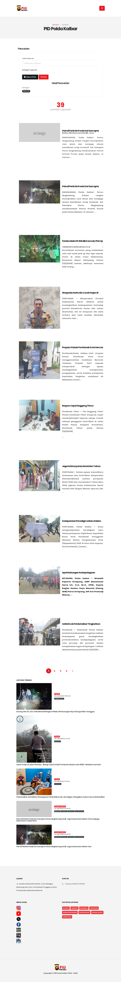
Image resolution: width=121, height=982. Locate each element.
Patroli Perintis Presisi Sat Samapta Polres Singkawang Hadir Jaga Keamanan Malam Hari (53, 846)
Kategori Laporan (29, 70)
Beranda (56, 25)
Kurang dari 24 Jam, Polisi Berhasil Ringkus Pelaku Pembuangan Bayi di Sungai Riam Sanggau (55, 711)
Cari (43, 77)
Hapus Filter (30, 77)
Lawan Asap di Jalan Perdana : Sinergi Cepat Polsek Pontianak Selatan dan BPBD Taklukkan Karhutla (58, 764)
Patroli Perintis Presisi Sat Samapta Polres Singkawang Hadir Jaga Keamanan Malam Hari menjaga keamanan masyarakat (57, 820)
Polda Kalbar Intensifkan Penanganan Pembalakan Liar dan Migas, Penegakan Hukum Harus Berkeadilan (60, 797)
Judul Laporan (28, 58)
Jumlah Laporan (60, 109)
